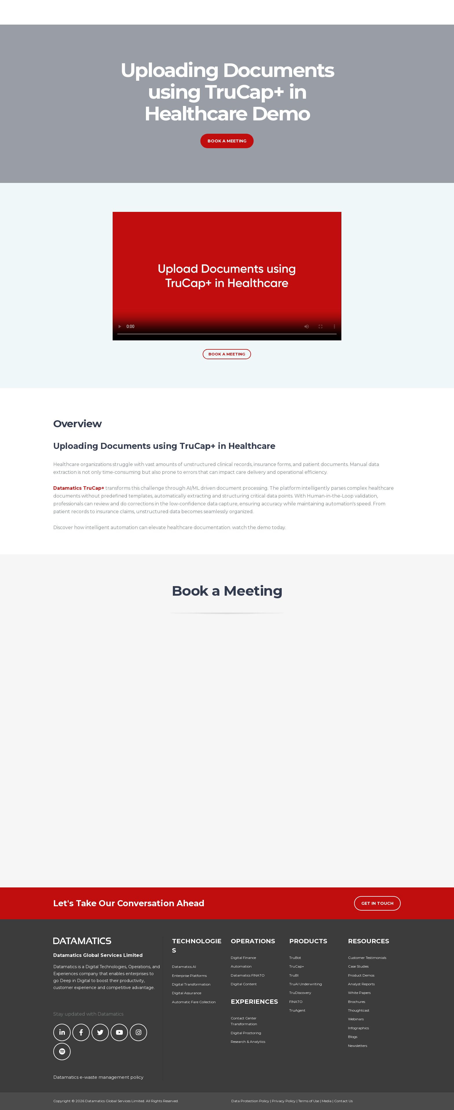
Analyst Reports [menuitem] (361, 984)
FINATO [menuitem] (296, 1001)
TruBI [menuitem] (294, 975)
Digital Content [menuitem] (244, 984)
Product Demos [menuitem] (361, 975)
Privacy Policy (284, 1101)
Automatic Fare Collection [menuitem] (194, 1002)
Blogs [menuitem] (352, 1036)
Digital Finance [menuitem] (243, 957)
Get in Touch (377, 903)
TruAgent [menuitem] (297, 1010)
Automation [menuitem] (241, 966)
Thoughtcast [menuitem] (358, 1010)
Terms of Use (308, 1101)
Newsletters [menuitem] (357, 1045)
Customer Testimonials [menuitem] (367, 957)
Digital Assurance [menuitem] (186, 993)
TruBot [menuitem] (295, 957)
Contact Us (343, 1101)
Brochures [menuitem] (356, 1001)
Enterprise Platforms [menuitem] (189, 975)
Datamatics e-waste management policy (98, 1077)
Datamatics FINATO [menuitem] (248, 975)
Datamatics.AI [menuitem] (184, 966)
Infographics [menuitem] (358, 1028)
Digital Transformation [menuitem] (191, 984)
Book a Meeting (227, 141)
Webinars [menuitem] (356, 1019)
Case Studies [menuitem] (358, 966)
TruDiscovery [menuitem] (300, 992)
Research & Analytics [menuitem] (248, 1041)
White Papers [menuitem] (359, 992)
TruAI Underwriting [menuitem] (305, 984)
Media (327, 1101)
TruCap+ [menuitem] (296, 966)
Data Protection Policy (250, 1101)
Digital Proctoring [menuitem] (246, 1033)
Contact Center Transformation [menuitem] (244, 1021)
